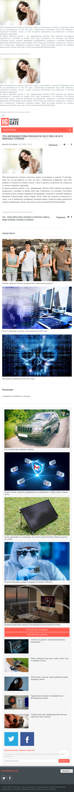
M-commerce (29, 219)
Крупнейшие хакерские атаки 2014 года (18, 379)
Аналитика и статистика (32, 217)
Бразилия (11, 219)
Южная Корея (12, 217)
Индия (4, 219)
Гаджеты (46, 217)
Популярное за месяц (37, 634)
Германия (20, 219)
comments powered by (16, 396)
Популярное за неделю (37, 630)
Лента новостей (34, 139)
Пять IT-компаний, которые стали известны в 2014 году (24, 331)
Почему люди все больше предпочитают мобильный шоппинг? (27, 283)
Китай (20, 217)
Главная (46, 139)
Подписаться (64, 761)
